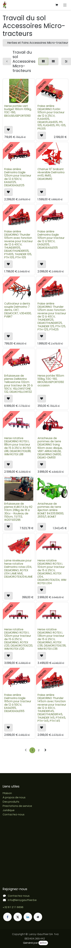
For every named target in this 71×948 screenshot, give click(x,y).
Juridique (9, 810)
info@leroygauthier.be (22, 900)
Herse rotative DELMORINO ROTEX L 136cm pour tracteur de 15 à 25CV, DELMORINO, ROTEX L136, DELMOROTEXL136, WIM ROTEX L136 (52, 639)
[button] (8, 130)
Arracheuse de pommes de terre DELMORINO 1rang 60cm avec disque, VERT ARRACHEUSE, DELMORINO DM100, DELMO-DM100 (50, 447)
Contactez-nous (13, 814)
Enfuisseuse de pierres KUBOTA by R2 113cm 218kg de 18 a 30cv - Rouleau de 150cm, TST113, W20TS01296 (18, 512)
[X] (17, 917)
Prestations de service (17, 806)
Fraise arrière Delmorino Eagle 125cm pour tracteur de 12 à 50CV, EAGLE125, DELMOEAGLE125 (17, 177)
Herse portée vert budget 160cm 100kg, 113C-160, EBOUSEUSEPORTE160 (18, 111)
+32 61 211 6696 (13, 907)
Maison (7, 793)
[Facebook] (7, 917)
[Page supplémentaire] (38, 917)
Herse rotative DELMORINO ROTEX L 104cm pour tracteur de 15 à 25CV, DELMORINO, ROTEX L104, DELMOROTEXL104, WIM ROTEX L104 (52, 572)
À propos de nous (14, 797)
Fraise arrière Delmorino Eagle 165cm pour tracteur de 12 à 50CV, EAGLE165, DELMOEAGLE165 (17, 703)
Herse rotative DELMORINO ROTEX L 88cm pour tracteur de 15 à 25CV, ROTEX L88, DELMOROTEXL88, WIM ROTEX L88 (17, 446)
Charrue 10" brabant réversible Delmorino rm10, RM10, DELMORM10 (51, 174)
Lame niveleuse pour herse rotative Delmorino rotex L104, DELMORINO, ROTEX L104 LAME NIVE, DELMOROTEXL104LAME (18, 568)
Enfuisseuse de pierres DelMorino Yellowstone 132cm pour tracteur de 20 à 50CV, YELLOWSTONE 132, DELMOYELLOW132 (18, 384)
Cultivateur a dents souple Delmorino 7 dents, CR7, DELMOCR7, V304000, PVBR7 (18, 310)
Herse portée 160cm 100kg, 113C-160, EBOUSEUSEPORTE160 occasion (51, 380)
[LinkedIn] (28, 917)
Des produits (11, 801)
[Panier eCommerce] (56, 5)
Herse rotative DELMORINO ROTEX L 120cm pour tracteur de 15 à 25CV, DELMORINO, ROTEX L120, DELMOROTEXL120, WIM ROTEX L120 (18, 639)
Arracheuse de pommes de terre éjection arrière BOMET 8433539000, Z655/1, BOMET (51, 510)
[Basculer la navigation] (64, 4)
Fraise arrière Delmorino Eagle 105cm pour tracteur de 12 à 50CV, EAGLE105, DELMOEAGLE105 (51, 239)
